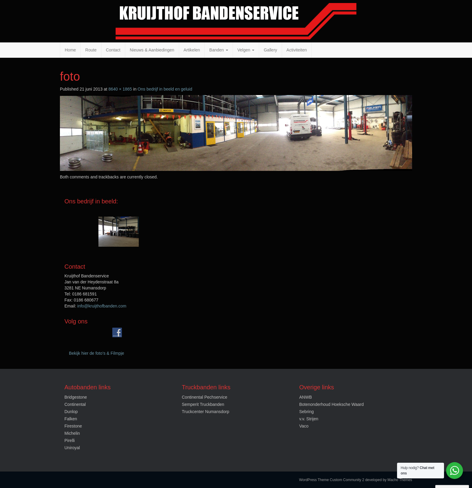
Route (90, 50)
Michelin (72, 433)
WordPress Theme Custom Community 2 (331, 480)
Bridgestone (75, 397)
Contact (113, 50)
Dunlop (71, 411)
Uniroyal (72, 447)
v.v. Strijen (308, 418)
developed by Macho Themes (388, 480)
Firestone (73, 426)
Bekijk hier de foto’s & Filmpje (96, 353)
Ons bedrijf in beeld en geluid (165, 89)
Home (70, 50)
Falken (70, 418)
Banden (218, 50)
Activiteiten (297, 50)
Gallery (270, 50)
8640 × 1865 (120, 89)
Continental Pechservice (204, 397)
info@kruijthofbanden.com (101, 306)
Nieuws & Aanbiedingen (152, 50)
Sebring (306, 411)
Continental (75, 404)
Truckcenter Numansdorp (205, 411)
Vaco (304, 426)
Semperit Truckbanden (203, 404)
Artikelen (192, 50)
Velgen (246, 50)
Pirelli (69, 440)
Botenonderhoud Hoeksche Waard (331, 404)
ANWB (305, 397)
